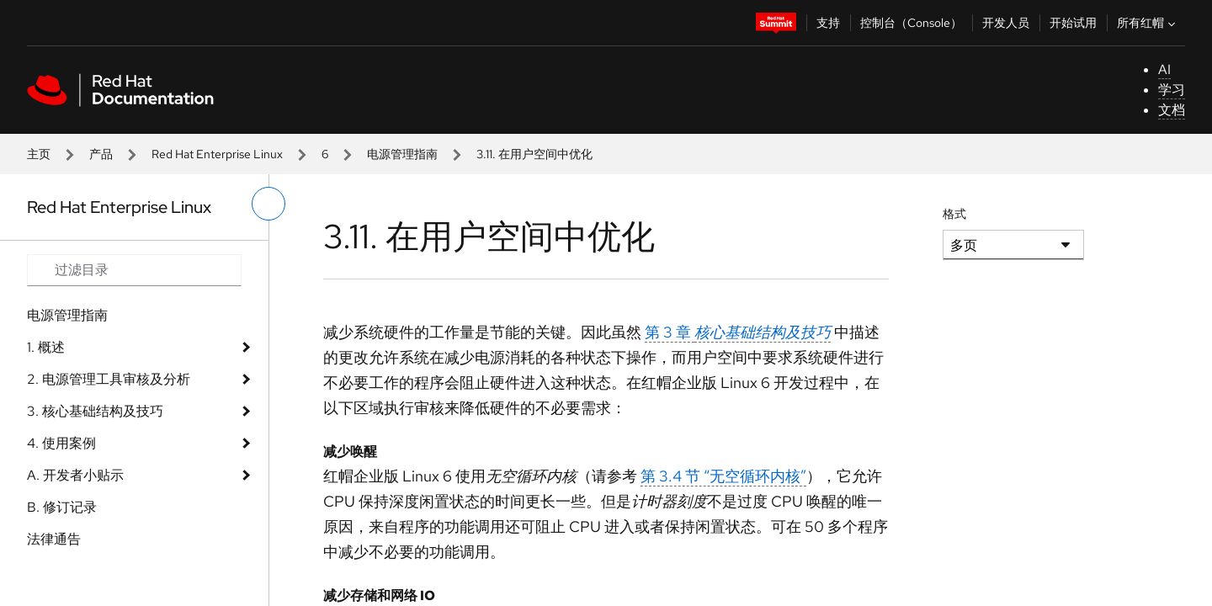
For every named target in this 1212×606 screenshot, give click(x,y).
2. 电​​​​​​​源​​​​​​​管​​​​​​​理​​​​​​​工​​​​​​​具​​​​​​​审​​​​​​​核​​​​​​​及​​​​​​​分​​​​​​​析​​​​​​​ (108, 379)
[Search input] (134, 270)
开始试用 (1073, 22)
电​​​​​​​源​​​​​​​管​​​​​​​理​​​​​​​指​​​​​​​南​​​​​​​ (402, 154)
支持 (828, 22)
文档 (1171, 110)
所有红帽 (1148, 22)
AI (1164, 69)
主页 (38, 154)
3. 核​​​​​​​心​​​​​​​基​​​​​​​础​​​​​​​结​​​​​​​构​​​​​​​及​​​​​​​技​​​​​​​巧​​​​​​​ (95, 411)
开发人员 (1005, 22)
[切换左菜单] (268, 204)
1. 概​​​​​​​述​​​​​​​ (46, 347)
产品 (101, 154)
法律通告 (54, 539)
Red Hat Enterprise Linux (217, 154)
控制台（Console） (911, 22)
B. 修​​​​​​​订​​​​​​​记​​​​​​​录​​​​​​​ (62, 507)
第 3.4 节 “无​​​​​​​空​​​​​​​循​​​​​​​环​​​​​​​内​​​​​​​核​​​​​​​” (723, 476)
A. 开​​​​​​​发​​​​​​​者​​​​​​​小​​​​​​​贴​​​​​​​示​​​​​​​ (75, 475)
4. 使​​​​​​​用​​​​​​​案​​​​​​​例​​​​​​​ (61, 443)
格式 (954, 213)
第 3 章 (738, 332)
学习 (1171, 89)
